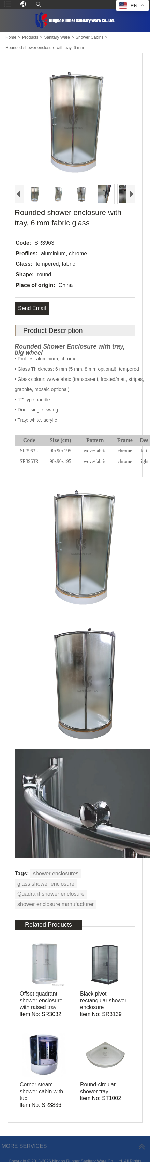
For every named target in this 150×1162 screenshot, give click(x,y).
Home (10, 37)
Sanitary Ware (57, 37)
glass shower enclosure (45, 884)
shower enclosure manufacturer (55, 904)
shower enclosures (55, 873)
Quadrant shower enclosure (51, 894)
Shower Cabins (89, 37)
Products (30, 37)
